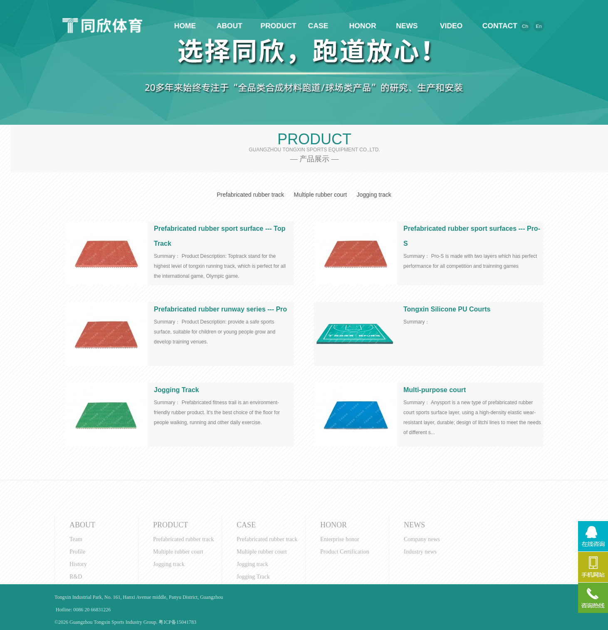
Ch (531, 26)
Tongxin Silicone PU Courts (447, 309)
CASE (318, 26)
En (545, 26)
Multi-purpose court (434, 389)
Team (75, 573)
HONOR (364, 26)
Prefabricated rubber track (250, 194)
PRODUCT (273, 26)
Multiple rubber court (320, 194)
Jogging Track (176, 389)
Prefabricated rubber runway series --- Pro (220, 309)
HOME (182, 26)
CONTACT (500, 26)
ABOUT (227, 26)
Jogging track (373, 194)
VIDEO (455, 26)
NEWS (409, 26)
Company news (422, 573)
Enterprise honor (339, 573)
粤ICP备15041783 (177, 622)
